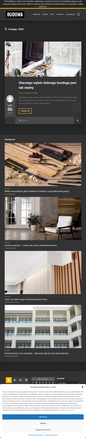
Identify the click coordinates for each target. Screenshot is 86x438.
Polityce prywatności (67, 410)
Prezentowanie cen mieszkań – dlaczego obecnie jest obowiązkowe (37, 353)
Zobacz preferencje (43, 430)
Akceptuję (43, 417)
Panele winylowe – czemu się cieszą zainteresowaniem (31, 245)
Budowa (36, 14)
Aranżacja (70, 14)
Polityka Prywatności (51, 435)
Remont (60, 14)
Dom (52, 14)
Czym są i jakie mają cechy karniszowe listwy (26, 299)
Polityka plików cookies (35, 435)
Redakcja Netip (31, 93)
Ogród (45, 14)
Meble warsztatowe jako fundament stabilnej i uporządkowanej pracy (37, 191)
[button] (82, 387)
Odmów (43, 423)
